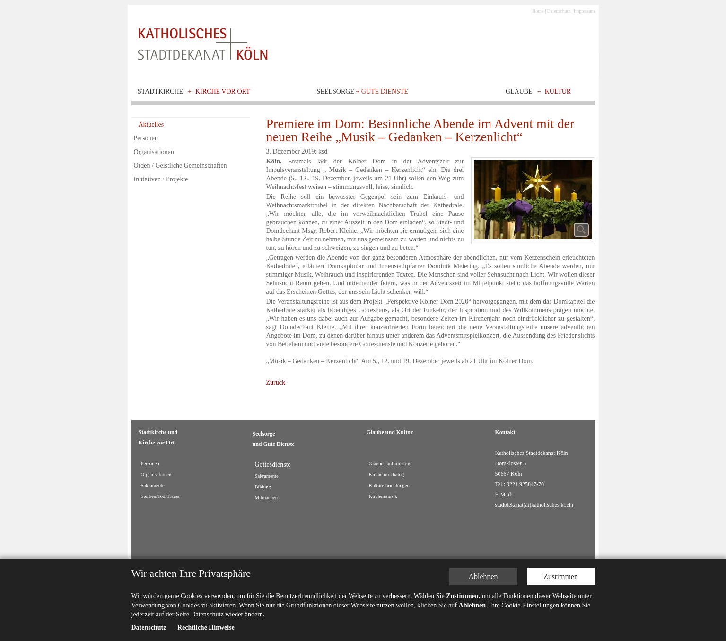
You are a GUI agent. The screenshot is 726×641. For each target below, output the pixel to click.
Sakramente (153, 485)
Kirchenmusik (383, 496)
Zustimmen (560, 577)
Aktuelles (151, 124)
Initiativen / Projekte (161, 179)
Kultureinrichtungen (389, 485)
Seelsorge (362, 91)
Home (537, 11)
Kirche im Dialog (386, 474)
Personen (146, 138)
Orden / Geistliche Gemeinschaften (180, 165)
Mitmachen (266, 497)
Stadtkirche (160, 91)
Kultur (558, 91)
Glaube (519, 91)
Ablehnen (483, 577)
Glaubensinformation (390, 463)
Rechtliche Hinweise (206, 627)
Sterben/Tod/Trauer (160, 496)
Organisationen (154, 151)
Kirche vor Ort (222, 91)
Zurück (275, 382)
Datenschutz (558, 11)
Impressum (584, 11)
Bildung (263, 486)
